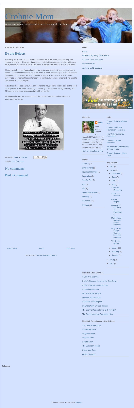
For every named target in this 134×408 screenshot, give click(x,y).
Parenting (20, 161)
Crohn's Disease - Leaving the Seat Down (99, 281)
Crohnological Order (90, 289)
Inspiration (86, 176)
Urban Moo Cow (89, 350)
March (115, 248)
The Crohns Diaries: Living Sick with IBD (99, 310)
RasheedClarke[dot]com (92, 302)
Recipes (85, 205)
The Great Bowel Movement (114, 141)
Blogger (79, 402)
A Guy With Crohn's (90, 277)
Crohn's (85, 164)
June (114, 177)
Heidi (100, 123)
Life (83, 188)
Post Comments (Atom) (46, 255)
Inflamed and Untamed (91, 297)
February (116, 251)
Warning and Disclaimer (92, 68)
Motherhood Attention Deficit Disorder (116, 221)
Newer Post (12, 248)
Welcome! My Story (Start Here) (95, 55)
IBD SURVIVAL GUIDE (91, 293)
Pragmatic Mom (88, 333)
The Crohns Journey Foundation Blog (97, 314)
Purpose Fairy (88, 338)
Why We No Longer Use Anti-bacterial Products (116, 233)
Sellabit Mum (87, 342)
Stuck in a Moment (115, 194)
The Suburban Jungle (91, 346)
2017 (112, 166)
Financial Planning (89, 172)
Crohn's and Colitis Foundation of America (116, 128)
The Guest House (115, 242)
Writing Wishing (88, 354)
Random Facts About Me (92, 60)
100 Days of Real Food (91, 325)
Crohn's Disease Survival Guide (95, 285)
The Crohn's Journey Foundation (115, 135)
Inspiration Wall (88, 64)
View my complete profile (92, 151)
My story (85, 197)
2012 (112, 260)
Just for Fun (87, 180)
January (115, 255)
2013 (112, 170)
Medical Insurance (89, 192)
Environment (87, 168)
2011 (112, 263)
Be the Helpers (115, 200)
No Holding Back (89, 329)
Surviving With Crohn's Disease (95, 306)
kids (13, 161)
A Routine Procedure (116, 189)
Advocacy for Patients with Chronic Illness (118, 148)
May (114, 181)
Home (41, 248)
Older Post (70, 248)
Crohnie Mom (29, 16)
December (116, 173)
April (114, 184)
